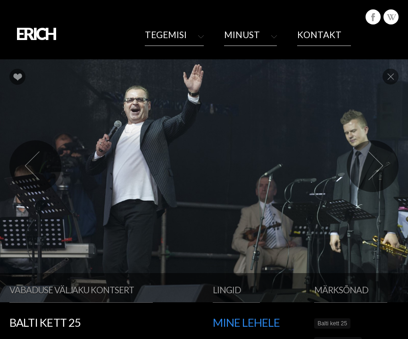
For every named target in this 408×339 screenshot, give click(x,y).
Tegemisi (166, 34)
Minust (242, 34)
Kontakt (319, 34)
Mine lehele (246, 322)
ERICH (35, 33)
